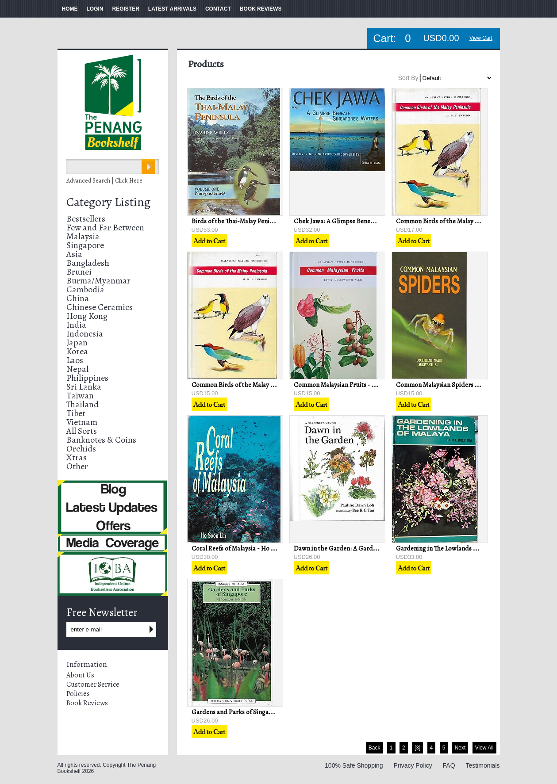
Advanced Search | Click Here (104, 180)
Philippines (87, 378)
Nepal (77, 369)
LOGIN (95, 9)
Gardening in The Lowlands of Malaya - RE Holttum (467, 548)
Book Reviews (87, 703)
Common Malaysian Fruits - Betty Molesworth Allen (365, 384)
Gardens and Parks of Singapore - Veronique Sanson (264, 712)
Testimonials (482, 765)
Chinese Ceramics (99, 307)
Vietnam (81, 422)
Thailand (82, 404)
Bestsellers (85, 219)
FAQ (449, 765)
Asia (74, 254)
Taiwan (80, 396)
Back (374, 748)
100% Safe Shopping (354, 765)
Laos (74, 360)
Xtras (76, 457)
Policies (78, 694)
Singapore (85, 245)
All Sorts (81, 431)
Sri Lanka (83, 387)
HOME (70, 9)
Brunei (79, 272)
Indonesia (84, 334)
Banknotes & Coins (101, 440)
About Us (80, 675)
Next (460, 748)
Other (77, 466)
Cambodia (85, 289)
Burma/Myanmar (98, 281)
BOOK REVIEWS (261, 9)
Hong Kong (87, 316)
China (77, 298)
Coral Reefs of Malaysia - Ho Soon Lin (243, 548)
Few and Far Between (105, 227)
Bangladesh (87, 263)
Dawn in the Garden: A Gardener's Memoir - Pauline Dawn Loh (381, 548)
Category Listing (108, 202)
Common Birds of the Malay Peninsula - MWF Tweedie (471, 221)
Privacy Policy (413, 765)
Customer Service (92, 684)
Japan (77, 342)
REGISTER (125, 9)
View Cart (480, 38)
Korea (77, 351)
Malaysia (83, 236)
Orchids (81, 449)
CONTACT (218, 9)
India (76, 325)
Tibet (75, 413)
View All (484, 748)
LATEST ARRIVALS (172, 9)
